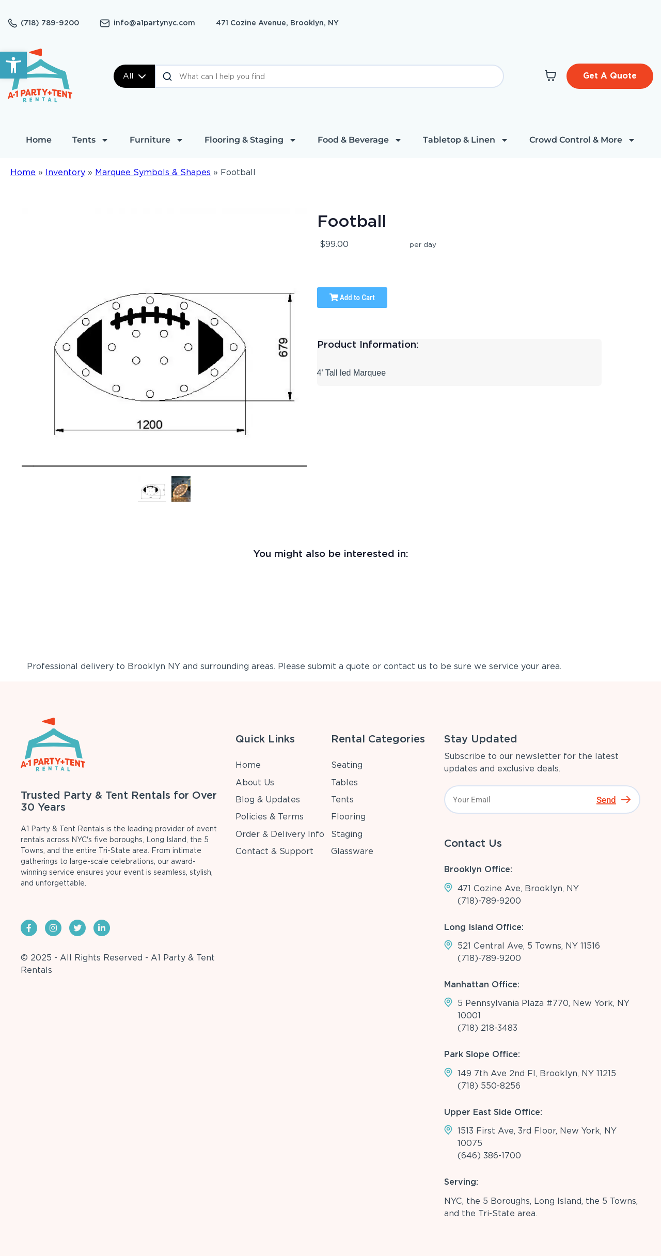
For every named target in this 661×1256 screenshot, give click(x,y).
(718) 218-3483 (487, 1028)
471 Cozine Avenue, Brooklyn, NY (277, 23)
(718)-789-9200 (489, 901)
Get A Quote (610, 76)
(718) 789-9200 (50, 23)
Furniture (157, 140)
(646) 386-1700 (489, 1155)
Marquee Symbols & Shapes (153, 172)
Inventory (65, 172)
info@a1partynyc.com (154, 23)
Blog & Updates (267, 799)
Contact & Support (274, 851)
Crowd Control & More (582, 140)
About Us (254, 782)
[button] (13, 65)
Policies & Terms (269, 816)
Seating (347, 765)
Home (39, 140)
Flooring (348, 816)
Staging (347, 834)
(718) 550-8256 (489, 1086)
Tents (90, 140)
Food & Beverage (360, 140)
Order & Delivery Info (279, 834)
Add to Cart (352, 297)
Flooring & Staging (250, 140)
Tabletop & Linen (466, 140)
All (134, 76)
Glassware (352, 851)
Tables (344, 782)
